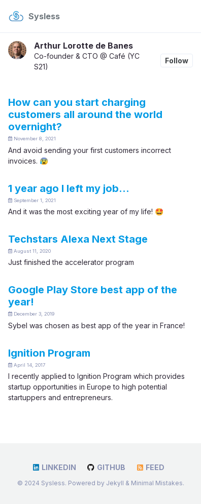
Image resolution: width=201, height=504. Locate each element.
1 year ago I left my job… (68, 188)
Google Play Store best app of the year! (92, 296)
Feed (150, 467)
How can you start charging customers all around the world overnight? (85, 114)
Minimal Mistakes (157, 483)
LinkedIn (54, 467)
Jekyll (115, 483)
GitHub (105, 467)
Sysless (44, 16)
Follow (176, 60)
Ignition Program (49, 353)
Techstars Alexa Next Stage (78, 239)
